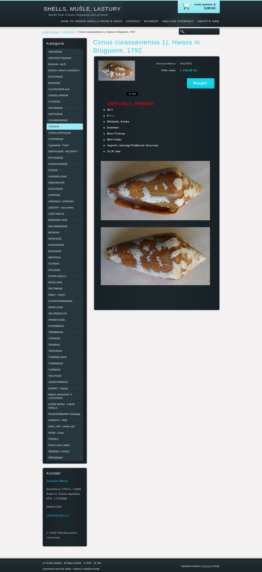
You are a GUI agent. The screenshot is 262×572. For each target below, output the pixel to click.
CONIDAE (68, 32)
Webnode (206, 566)
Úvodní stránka (50, 32)
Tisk (99, 563)
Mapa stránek (74, 563)
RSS (89, 563)
